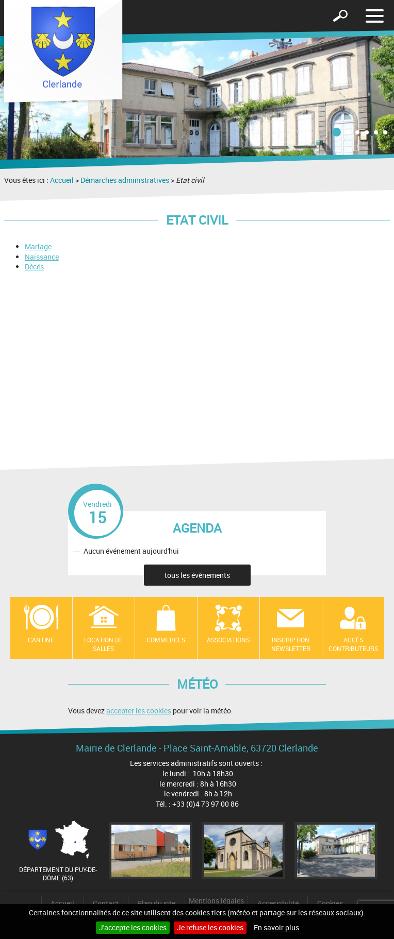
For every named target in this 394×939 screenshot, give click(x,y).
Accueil (62, 180)
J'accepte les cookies (133, 927)
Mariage (38, 246)
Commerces (165, 640)
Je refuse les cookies (210, 927)
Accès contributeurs (353, 644)
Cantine (41, 640)
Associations (228, 640)
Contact (106, 903)
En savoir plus (276, 927)
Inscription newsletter (290, 644)
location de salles (103, 644)
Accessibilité (278, 903)
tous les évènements (197, 575)
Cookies (330, 903)
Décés (34, 266)
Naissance (42, 257)
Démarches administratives (124, 180)
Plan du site (156, 903)
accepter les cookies (138, 710)
